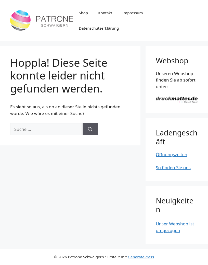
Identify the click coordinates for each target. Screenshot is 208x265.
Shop (83, 12)
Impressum (132, 12)
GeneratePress (141, 256)
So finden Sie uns (173, 167)
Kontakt (105, 12)
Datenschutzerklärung (99, 28)
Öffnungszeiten (171, 154)
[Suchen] (90, 129)
